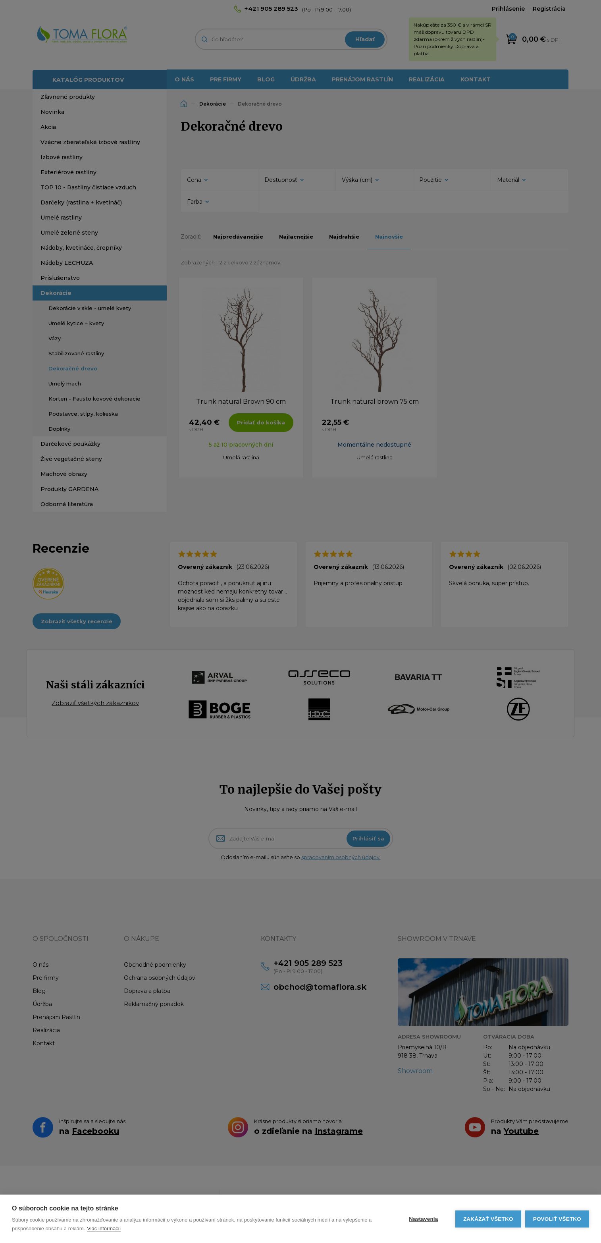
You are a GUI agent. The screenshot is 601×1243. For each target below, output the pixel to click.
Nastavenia (423, 1219)
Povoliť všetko (557, 1219)
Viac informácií (104, 1228)
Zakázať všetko (488, 1219)
